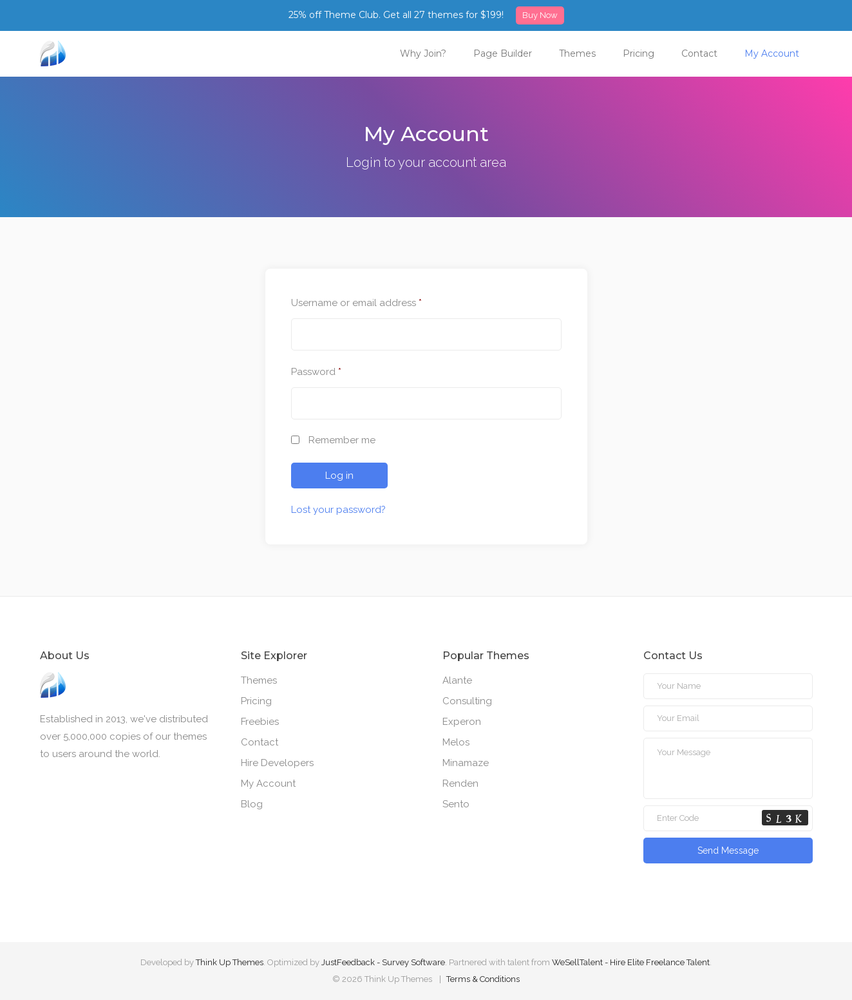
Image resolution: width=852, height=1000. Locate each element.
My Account (771, 53)
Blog (252, 804)
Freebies (260, 721)
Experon (461, 721)
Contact (699, 53)
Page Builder (502, 53)
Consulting (467, 701)
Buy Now (540, 15)
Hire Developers (277, 763)
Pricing (638, 53)
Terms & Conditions (483, 979)
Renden (460, 783)
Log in (339, 475)
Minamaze (465, 763)
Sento (455, 804)
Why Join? (423, 53)
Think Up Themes (229, 962)
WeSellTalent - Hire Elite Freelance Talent (631, 962)
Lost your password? (338, 509)
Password (316, 372)
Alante (457, 680)
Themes (577, 53)
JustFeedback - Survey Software (383, 962)
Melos (455, 742)
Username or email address (356, 303)
